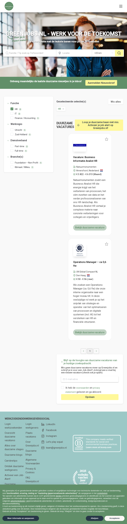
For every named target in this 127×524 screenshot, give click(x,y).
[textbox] (29, 53)
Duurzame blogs (13, 454)
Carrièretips (11, 460)
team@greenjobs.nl (54, 447)
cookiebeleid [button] (102, 493)
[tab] (28, 103)
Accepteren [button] (115, 518)
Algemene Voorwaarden (33, 461)
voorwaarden (82, 388)
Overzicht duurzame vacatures (10, 436)
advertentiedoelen (18, 501)
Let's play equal (52, 442)
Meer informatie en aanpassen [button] (20, 518)
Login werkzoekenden (13, 426)
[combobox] (29, 53)
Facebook (49, 430)
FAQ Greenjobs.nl (32, 479)
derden (59, 496)
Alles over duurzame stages (14, 447)
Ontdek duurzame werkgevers (14, 468)
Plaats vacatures (31, 434)
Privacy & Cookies (31, 470)
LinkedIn (48, 424)
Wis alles (116, 101)
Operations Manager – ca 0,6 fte (89, 264)
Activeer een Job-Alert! (14, 477)
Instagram (49, 436)
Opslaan (90, 397)
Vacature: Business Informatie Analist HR (85, 159)
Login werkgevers (32, 426)
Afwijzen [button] (94, 518)
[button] (28, 103)
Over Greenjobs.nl (32, 443)
